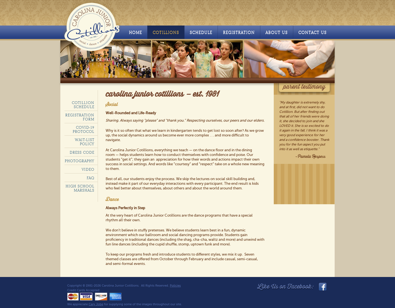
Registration (239, 32)
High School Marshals (80, 188)
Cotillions (166, 32)
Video (88, 169)
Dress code (82, 152)
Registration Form (79, 117)
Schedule (201, 32)
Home (135, 32)
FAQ (90, 178)
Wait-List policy (84, 142)
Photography (79, 161)
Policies (175, 285)
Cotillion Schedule (83, 105)
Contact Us (312, 32)
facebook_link (322, 286)
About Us (277, 32)
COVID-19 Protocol (83, 129)
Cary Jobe (96, 304)
